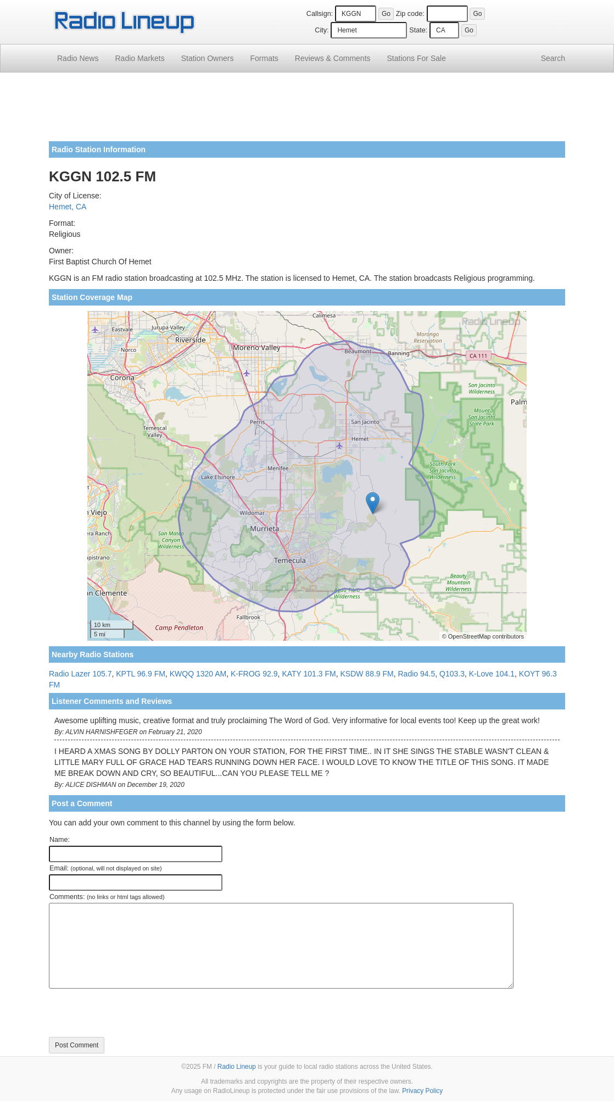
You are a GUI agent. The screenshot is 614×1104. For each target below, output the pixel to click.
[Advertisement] (307, 111)
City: (321, 30)
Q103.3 (452, 673)
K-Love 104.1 (492, 673)
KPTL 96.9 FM (140, 673)
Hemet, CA (67, 206)
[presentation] (132, 1012)
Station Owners (207, 58)
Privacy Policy (422, 1091)
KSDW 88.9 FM (366, 673)
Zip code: (410, 14)
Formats (264, 58)
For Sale (416, 58)
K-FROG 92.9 (254, 673)
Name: (59, 840)
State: (418, 30)
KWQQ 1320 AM (198, 673)
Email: (105, 868)
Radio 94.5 (417, 673)
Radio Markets (139, 58)
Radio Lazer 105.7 (80, 673)
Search (553, 58)
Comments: (106, 897)
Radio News (77, 58)
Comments (333, 58)
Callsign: (319, 14)
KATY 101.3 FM (309, 673)
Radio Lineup (236, 1066)
